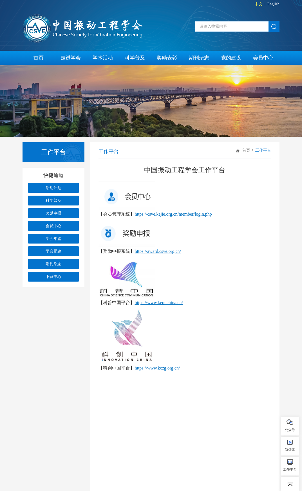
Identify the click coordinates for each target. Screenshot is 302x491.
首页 (38, 58)
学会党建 (53, 251)
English (273, 4)
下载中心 (53, 277)
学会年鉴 (53, 238)
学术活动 (103, 58)
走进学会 (71, 58)
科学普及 (135, 58)
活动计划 (53, 188)
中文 (259, 4)
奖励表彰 (167, 58)
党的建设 (231, 58)
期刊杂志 (199, 58)
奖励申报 (53, 213)
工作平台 (263, 150)
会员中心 (263, 58)
